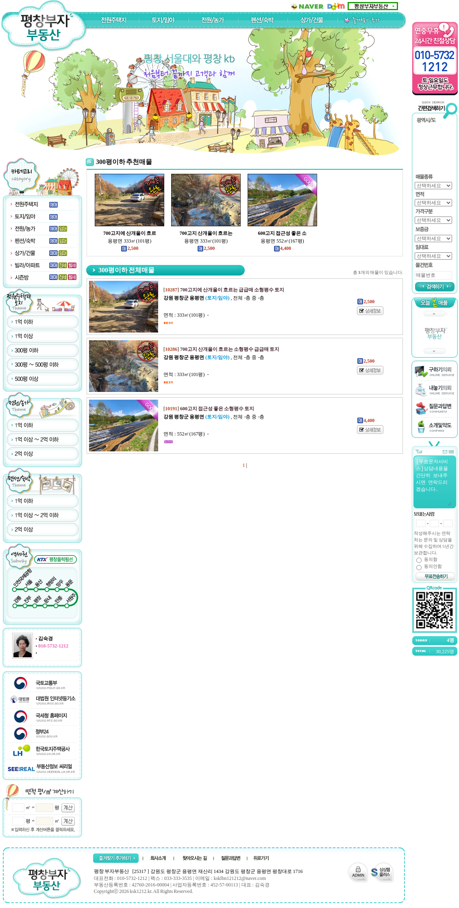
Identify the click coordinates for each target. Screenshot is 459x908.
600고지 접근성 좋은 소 (282, 233)
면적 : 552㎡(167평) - (186, 434)
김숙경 (45, 638)
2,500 (129, 248)
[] (223, 290)
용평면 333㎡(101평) (129, 241)
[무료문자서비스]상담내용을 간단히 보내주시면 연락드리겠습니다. (433, 482)
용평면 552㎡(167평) (282, 241)
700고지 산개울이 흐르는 (206, 233)
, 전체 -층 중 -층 (213, 298)
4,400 (282, 248)
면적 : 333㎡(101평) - (186, 315)
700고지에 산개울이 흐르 (129, 233)
